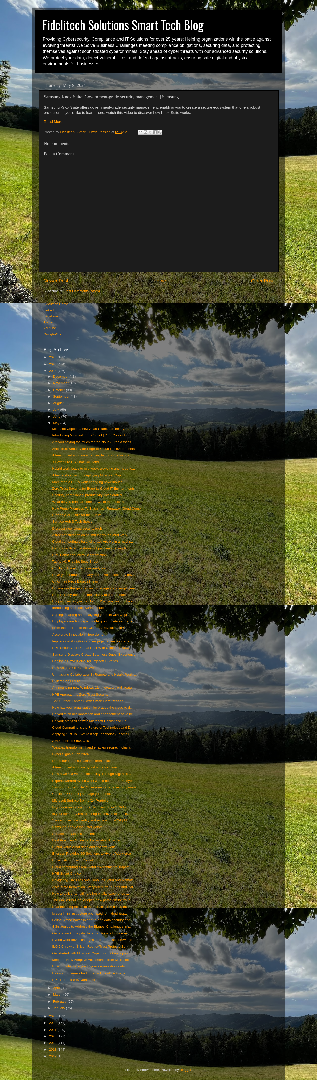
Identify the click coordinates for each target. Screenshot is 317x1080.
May (56, 423)
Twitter (49, 322)
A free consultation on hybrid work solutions (85, 767)
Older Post (262, 280)
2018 (53, 1049)
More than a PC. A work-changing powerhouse (87, 482)
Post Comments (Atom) (82, 291)
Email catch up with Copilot (72, 860)
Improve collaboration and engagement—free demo (91, 641)
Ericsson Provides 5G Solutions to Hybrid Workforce (91, 853)
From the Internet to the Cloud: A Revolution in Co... (91, 628)
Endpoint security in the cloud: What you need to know (93, 601)
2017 (53, 1056)
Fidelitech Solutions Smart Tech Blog (122, 25)
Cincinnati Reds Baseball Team (75, 581)
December (61, 376)
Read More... (55, 122)
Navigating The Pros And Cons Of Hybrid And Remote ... (94, 880)
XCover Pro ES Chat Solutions (75, 462)
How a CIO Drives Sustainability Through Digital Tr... (91, 774)
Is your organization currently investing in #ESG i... (90, 807)
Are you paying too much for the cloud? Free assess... (93, 442)
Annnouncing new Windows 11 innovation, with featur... (93, 687)
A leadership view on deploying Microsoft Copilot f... (91, 475)
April (57, 988)
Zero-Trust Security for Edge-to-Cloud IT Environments (93, 449)
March (58, 994)
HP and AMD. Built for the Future (77, 515)
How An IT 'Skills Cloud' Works (75, 668)
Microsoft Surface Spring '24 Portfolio (80, 800)
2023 (53, 1016)
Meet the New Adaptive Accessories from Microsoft (90, 960)
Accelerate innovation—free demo (77, 634)
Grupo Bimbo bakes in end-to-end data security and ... (93, 920)
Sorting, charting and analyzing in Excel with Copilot (91, 615)
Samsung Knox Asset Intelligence (77, 827)
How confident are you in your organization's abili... (90, 966)
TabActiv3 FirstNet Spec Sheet (75, 561)
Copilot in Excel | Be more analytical (79, 568)
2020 (53, 1036)
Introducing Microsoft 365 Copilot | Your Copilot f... (90, 435)
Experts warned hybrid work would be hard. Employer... (93, 781)
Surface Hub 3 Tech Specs (72, 521)
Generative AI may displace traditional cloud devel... (91, 933)
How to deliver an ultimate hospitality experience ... (90, 893)
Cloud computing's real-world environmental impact (90, 867)
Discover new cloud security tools (77, 528)
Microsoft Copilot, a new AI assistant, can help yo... (90, 429)
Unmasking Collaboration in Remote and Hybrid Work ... (94, 674)
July (56, 409)
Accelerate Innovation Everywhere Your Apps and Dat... (94, 887)
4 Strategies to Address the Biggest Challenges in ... (91, 926)
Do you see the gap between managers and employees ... (95, 588)
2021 (53, 1030)
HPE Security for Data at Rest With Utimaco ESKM (90, 648)
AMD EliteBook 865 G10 (70, 741)
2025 (53, 364)
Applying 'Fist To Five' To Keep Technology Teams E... (92, 734)
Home (159, 280)
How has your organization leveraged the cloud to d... (92, 707)
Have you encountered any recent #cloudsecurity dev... (93, 575)
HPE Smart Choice (66, 873)
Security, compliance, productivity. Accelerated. (87, 495)
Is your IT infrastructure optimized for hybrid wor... (89, 913)
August (59, 403)
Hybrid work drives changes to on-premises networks (92, 940)
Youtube (50, 328)
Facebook (51, 316)
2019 (53, 1043)
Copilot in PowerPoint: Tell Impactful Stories (85, 661)
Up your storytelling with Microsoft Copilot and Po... (90, 721)
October (59, 390)
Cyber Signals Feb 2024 (70, 754)
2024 (53, 371)
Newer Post (56, 280)
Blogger (185, 1070)
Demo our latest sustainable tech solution (83, 761)
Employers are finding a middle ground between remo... (94, 621)
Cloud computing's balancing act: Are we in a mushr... (92, 541)
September (62, 396)
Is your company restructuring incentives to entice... (91, 814)
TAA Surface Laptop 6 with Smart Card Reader (87, 701)
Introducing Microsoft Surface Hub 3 (79, 608)
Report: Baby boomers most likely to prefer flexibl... (90, 595)
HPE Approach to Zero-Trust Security (80, 694)
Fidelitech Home (56, 304)
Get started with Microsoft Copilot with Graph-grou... (91, 953)
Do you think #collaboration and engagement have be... (94, 714)
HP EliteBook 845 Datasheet (73, 980)
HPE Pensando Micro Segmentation (79, 555)
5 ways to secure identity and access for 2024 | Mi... (91, 820)
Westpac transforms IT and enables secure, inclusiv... (92, 747)
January (59, 1008)
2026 (53, 357)
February (60, 1001)
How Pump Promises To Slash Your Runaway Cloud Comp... (97, 508)
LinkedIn (50, 310)
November (61, 383)
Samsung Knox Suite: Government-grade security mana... (95, 787)
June (57, 416)
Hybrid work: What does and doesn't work (83, 847)
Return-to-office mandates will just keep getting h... (90, 548)
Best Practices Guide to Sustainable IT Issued (86, 840)
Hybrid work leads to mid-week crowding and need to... (93, 468)
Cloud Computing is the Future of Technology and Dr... (93, 727)
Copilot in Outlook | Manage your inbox (81, 794)
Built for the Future (66, 681)
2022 (53, 1023)
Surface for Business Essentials (76, 834)
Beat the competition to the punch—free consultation (91, 907)
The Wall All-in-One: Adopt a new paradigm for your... (92, 900)
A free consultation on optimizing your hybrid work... (91, 535)
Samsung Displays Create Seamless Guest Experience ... (95, 654)
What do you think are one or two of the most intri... (90, 502)
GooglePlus (52, 334)
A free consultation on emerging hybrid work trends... (92, 455)
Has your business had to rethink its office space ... (90, 973)
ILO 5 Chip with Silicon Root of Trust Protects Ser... (90, 946)
